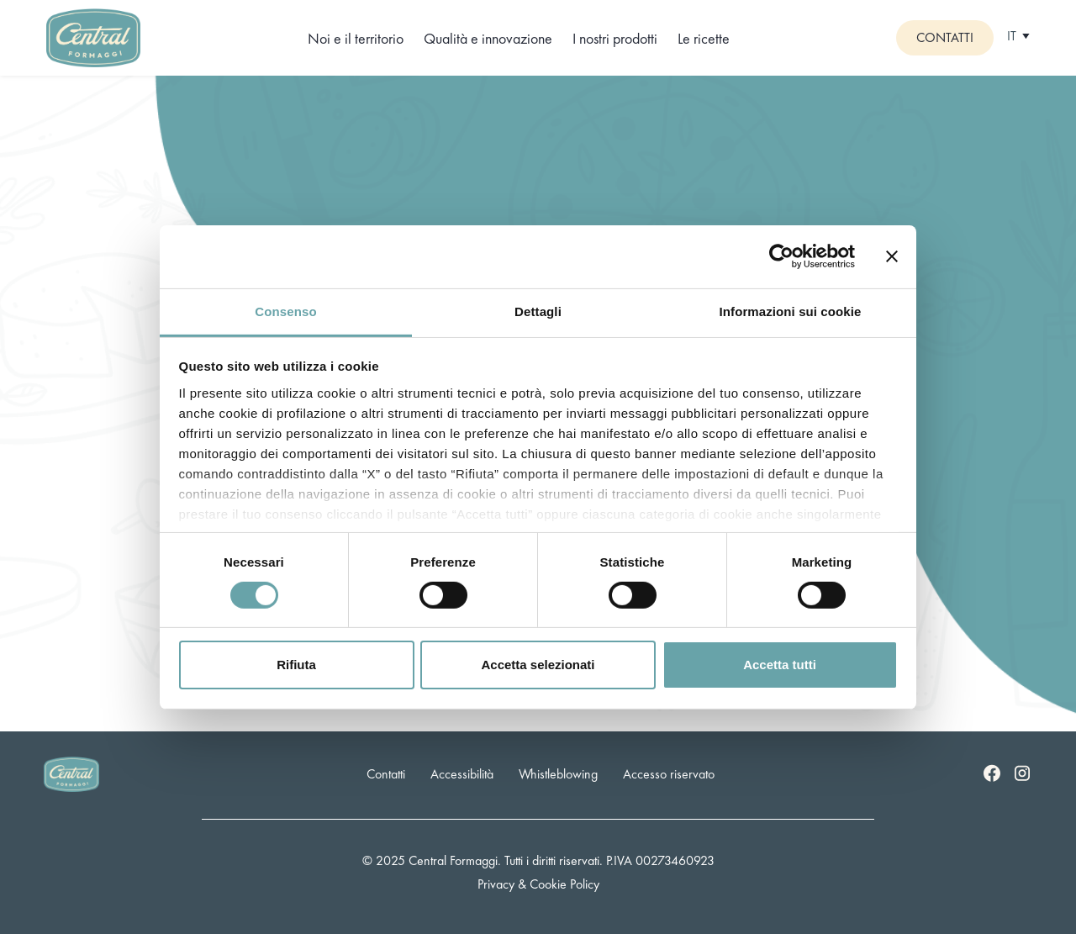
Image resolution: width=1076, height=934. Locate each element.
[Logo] (93, 36)
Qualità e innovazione (488, 38)
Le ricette (704, 38)
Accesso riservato (669, 774)
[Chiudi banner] (892, 256)
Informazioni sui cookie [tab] (791, 310)
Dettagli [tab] (538, 310)
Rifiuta (296, 664)
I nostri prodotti (614, 38)
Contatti (944, 37)
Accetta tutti (779, 664)
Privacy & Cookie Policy (538, 884)
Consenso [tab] (285, 310)
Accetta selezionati (537, 664)
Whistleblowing (558, 774)
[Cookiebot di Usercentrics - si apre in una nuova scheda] (781, 256)
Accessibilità (461, 774)
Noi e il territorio (356, 38)
